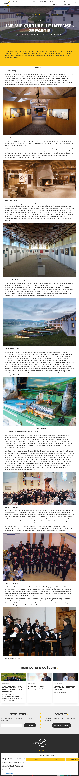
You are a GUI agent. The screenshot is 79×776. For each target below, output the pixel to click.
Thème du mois (57, 15)
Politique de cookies (8, 773)
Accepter (35, 759)
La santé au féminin (36, 686)
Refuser (56, 759)
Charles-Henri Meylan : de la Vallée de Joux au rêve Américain (64, 688)
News (29, 15)
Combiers (20, 15)
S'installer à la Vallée (41, 15)
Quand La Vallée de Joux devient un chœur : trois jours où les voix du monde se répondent (13, 688)
